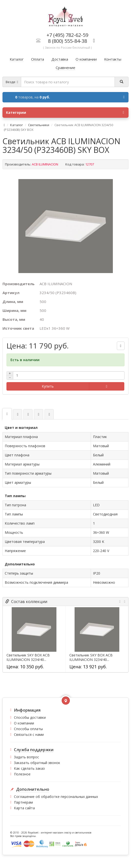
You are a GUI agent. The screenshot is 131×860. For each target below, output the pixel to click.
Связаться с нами (29, 734)
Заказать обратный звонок (37, 762)
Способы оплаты (28, 728)
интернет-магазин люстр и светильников (66, 832)
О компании (24, 723)
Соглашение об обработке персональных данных (56, 796)
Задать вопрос (26, 757)
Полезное (22, 774)
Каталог (16, 125)
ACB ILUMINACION (45, 164)
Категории (65, 112)
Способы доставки (30, 717)
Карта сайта (24, 808)
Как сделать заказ (29, 768)
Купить (48, 386)
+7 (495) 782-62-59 (67, 35)
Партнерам (23, 802)
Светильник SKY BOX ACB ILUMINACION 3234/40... (28, 657)
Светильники (38, 125)
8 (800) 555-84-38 (67, 41)
